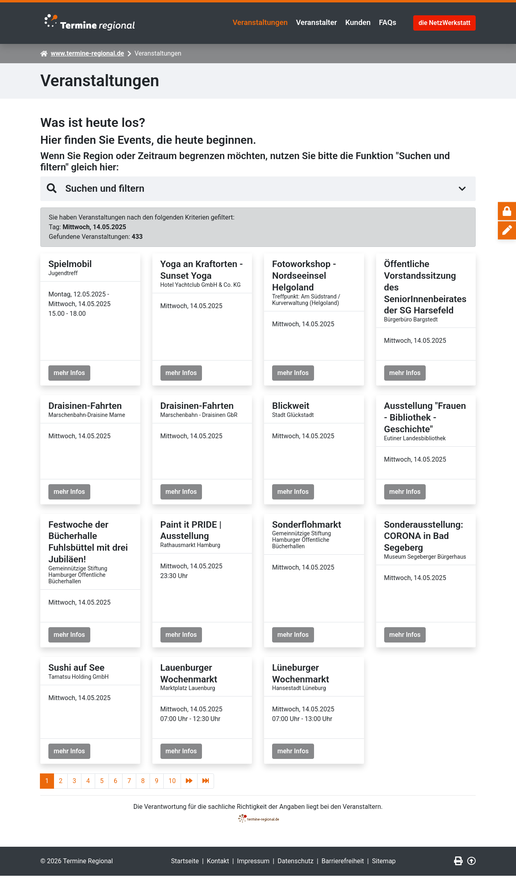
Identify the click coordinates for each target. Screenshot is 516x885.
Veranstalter (300, 22)
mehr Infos (69, 371)
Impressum (253, 870)
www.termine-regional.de (87, 51)
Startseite (185, 870)
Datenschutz (295, 870)
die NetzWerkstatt (444, 21)
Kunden (348, 22)
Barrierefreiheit (343, 870)
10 (172, 790)
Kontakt (218, 870)
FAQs (384, 22)
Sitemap (384, 870)
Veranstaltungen (235, 22)
